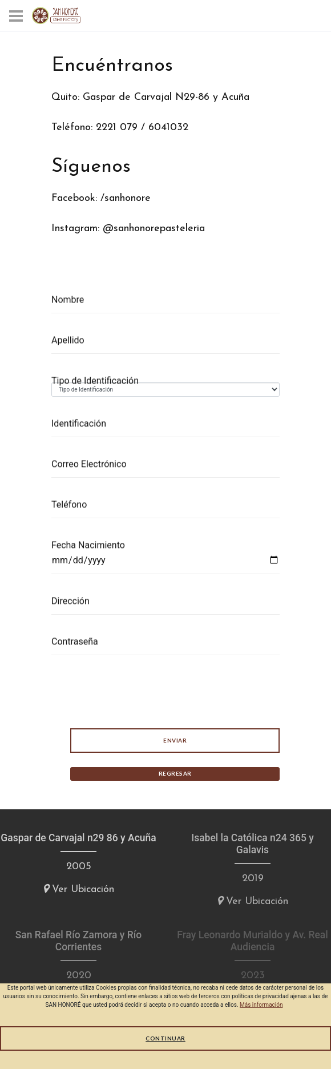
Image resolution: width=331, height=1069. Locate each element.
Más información (261, 1005)
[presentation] (137, 691)
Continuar (165, 1038)
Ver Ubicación (78, 889)
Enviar (174, 740)
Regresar (174, 773)
